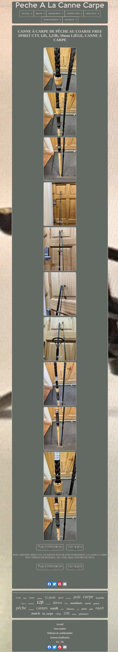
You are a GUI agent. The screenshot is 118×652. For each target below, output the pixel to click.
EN (57, 642)
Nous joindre (60, 628)
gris (78, 609)
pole (77, 597)
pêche (21, 607)
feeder (74, 614)
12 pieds (50, 597)
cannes (42, 608)
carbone (39, 598)
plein (84, 608)
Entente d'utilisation (59, 637)
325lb (18, 598)
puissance (83, 614)
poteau (96, 603)
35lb (66, 604)
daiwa (57, 602)
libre (23, 604)
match (35, 613)
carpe (88, 596)
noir (62, 609)
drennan (31, 609)
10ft (66, 613)
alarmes (68, 598)
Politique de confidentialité (60, 633)
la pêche (100, 598)
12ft (40, 602)
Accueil (59, 624)
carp (58, 613)
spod (60, 597)
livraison (31, 604)
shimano (70, 609)
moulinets (76, 603)
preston (48, 604)
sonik (54, 608)
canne (88, 603)
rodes (31, 597)
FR (62, 642)
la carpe (47, 613)
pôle (91, 609)
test (24, 598)
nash (99, 608)
